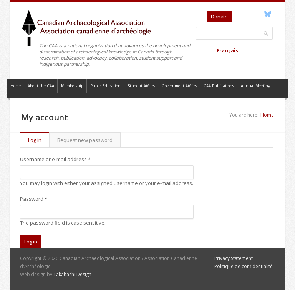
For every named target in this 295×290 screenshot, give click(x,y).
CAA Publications (219, 85)
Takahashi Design (72, 274)
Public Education (105, 85)
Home (15, 85)
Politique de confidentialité (243, 266)
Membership (72, 85)
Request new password (85, 140)
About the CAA (41, 85)
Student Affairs (141, 85)
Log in (38, 140)
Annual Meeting (255, 85)
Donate (219, 16)
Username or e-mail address (55, 159)
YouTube (250, 14)
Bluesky (267, 14)
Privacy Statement (233, 258)
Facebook (259, 14)
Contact (17, 99)
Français (227, 50)
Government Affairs (179, 85)
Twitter (239, 14)
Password (33, 198)
